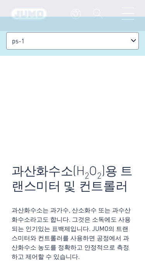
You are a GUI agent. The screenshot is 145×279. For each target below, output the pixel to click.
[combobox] (72, 41)
